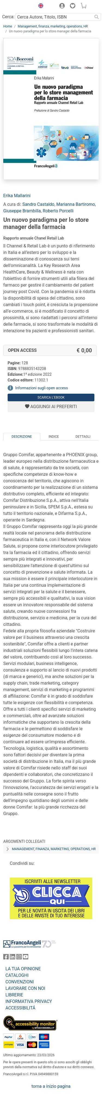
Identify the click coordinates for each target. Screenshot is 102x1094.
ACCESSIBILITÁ (20, 1008)
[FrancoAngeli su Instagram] (19, 958)
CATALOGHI (17, 975)
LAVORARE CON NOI (25, 988)
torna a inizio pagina (51, 1086)
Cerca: (8, 16)
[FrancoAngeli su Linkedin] (12, 958)
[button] (39, 7)
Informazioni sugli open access (41, 388)
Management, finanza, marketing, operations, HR (53, 26)
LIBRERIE (14, 994)
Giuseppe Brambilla (22, 210)
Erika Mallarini (16, 195)
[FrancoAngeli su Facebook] (6, 958)
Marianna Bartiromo (75, 204)
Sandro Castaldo (38, 204)
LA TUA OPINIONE (23, 968)
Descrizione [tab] (22, 437)
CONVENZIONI (19, 981)
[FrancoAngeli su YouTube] (25, 958)
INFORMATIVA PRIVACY (28, 1001)
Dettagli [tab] (83, 437)
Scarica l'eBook (51, 397)
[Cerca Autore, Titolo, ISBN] (54, 17)
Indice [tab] (54, 437)
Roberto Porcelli (58, 210)
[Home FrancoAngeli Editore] (18, 6)
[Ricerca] (96, 17)
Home (7, 26)
